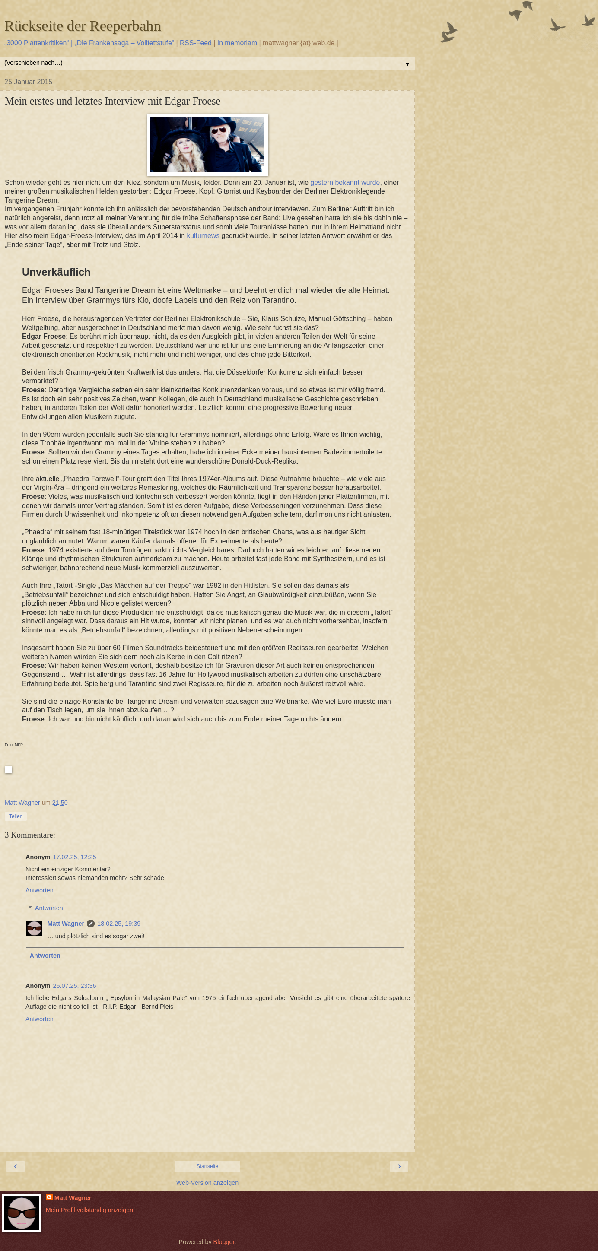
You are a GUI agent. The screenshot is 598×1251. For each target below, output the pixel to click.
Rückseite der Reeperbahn (82, 25)
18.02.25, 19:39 (118, 923)
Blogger (224, 1241)
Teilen (15, 816)
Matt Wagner (65, 923)
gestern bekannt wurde (345, 182)
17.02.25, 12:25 (74, 857)
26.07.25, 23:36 (74, 985)
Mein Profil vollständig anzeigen (89, 1210)
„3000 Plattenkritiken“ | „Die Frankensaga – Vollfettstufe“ (89, 43)
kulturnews (203, 235)
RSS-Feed (196, 43)
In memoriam (237, 43)
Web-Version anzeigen (207, 1182)
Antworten (39, 890)
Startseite (208, 1166)
